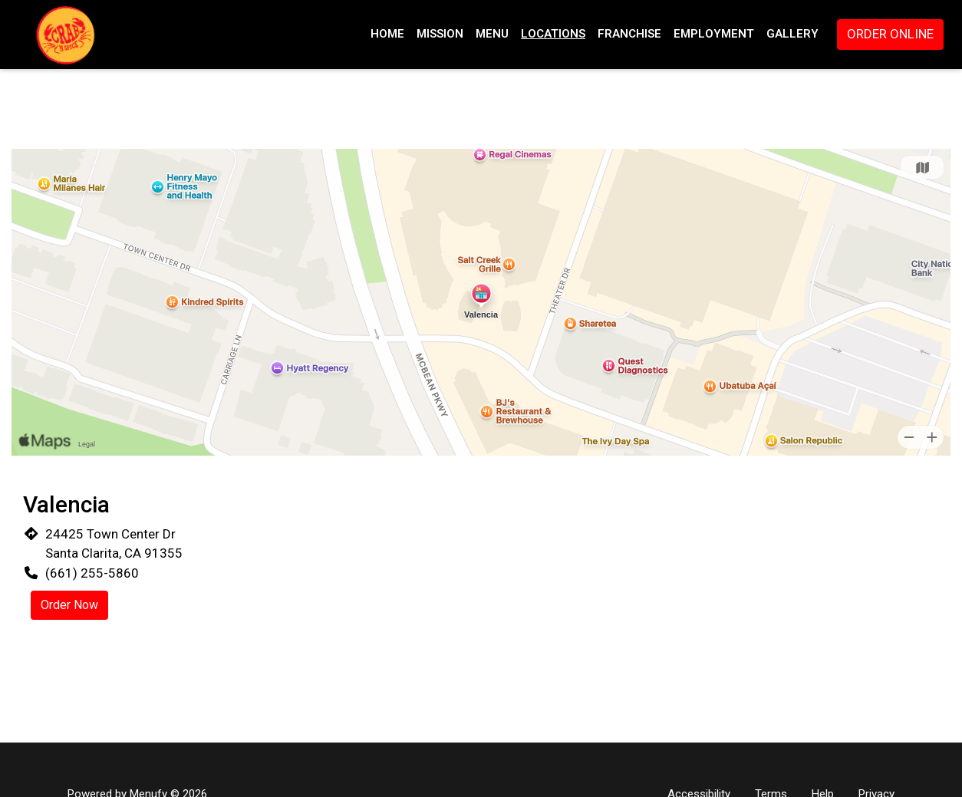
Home (387, 34)
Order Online (890, 33)
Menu (492, 34)
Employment (714, 34)
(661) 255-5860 (92, 573)
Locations (553, 34)
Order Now (69, 605)
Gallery (792, 34)
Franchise (629, 34)
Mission (440, 34)
